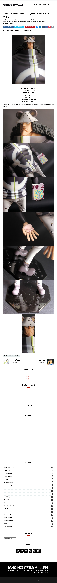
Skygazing (7, 511)
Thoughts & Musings (9, 514)
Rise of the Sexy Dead (10, 506)
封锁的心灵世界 (8, 526)
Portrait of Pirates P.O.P (10, 503)
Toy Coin (33, 99)
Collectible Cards (8, 482)
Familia (6, 494)
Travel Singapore (8, 520)
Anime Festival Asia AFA (10, 476)
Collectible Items (8, 488)
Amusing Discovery (9, 473)
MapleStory (7, 497)
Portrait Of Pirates (9, 500)
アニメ (40, 4)
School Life (7, 509)
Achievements (8, 470)
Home (31, 4)
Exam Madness (8, 491)
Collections (46, 4)
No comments (27, 30)
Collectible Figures (9, 485)
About (36, 4)
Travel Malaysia (8, 517)
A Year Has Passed (9, 467)
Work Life (6, 523)
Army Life (6, 479)
